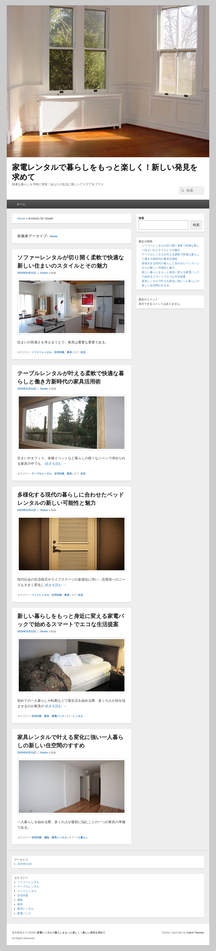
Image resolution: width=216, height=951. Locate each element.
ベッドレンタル (40, 594)
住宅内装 (59, 352)
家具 (69, 352)
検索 (141, 218)
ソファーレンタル (41, 352)
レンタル (78, 716)
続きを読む (55, 463)
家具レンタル (59, 837)
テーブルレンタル (41, 473)
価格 (46, 837)
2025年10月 (24, 864)
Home (21, 218)
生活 (82, 352)
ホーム (21, 204)
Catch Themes (195, 932)
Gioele (54, 236)
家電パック (58, 716)
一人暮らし (81, 837)
